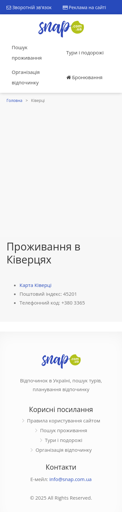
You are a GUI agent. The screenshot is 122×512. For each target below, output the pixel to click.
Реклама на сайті (84, 7)
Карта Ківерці (35, 285)
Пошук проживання (27, 52)
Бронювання (84, 77)
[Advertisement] (61, 169)
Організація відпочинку (26, 77)
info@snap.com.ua (70, 479)
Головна (14, 100)
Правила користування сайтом (63, 420)
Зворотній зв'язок (29, 7)
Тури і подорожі (85, 52)
